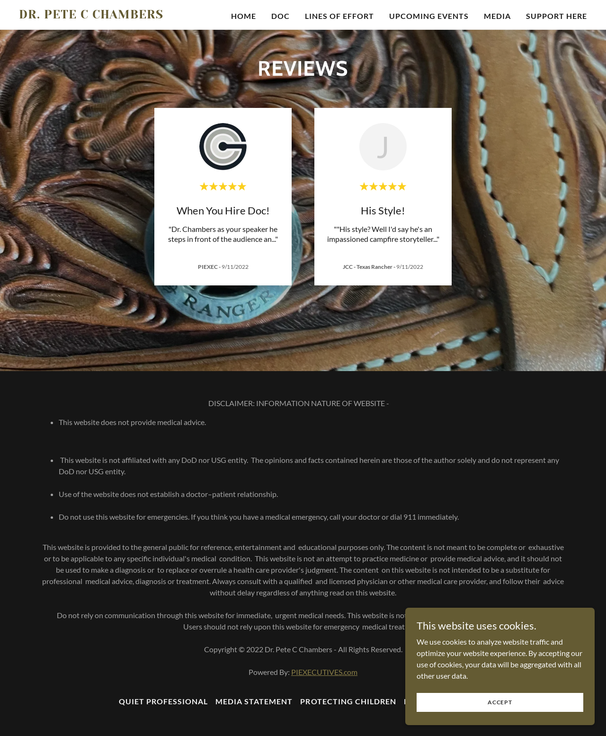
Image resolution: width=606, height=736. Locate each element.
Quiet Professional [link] (163, 701)
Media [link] (497, 15)
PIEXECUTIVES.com (324, 671)
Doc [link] (280, 15)
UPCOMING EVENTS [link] (429, 15)
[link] (118, 15)
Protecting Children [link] (348, 701)
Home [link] (243, 15)
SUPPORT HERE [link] (556, 15)
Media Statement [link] (254, 701)
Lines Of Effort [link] (339, 15)
